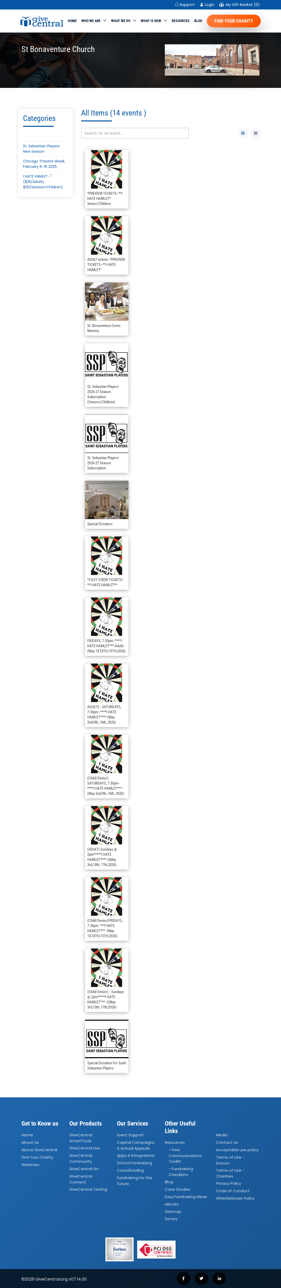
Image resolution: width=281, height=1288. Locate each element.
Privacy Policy (228, 1183)
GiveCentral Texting (88, 1189)
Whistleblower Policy (235, 1198)
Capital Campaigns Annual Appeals (135, 1145)
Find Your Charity (233, 21)
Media (222, 1135)
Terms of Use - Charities (230, 1173)
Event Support (130, 1135)
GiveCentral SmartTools (80, 1137)
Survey (171, 1219)
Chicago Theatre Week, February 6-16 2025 (44, 164)
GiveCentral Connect (80, 1179)
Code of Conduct (233, 1191)
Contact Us (227, 1142)
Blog (198, 21)
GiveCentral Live (84, 1148)
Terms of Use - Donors (230, 1160)
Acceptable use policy (237, 1149)
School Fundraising (134, 1163)
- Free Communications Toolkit (185, 1155)
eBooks (172, 1204)
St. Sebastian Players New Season (41, 148)
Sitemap (173, 1211)
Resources (181, 21)
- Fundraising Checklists (181, 1171)
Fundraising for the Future (134, 1180)
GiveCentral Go (84, 1168)
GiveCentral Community (80, 1158)
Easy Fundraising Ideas (186, 1196)
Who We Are (91, 21)
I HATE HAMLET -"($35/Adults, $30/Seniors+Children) (43, 182)
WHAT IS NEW (151, 21)
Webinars (30, 1164)
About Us (30, 1142)
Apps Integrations (136, 1155)
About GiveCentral (39, 1149)
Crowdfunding (130, 1170)
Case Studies (177, 1189)
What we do (120, 21)
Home (72, 21)
